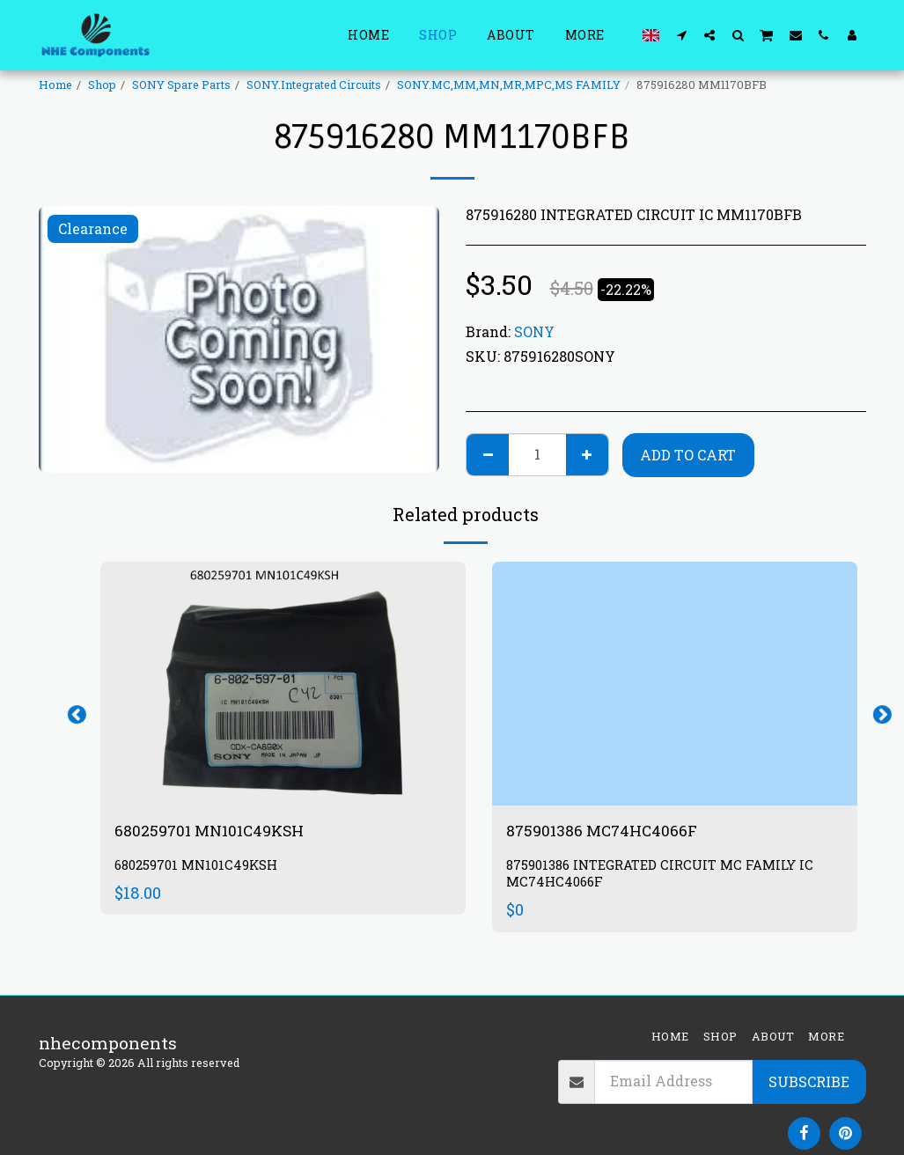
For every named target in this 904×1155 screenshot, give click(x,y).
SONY (534, 331)
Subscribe (808, 1081)
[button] (681, 34)
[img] (283, 684)
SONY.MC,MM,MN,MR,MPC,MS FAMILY (509, 84)
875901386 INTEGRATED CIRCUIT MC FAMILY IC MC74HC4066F (665, 875)
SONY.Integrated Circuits (313, 84)
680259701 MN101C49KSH (219, 831)
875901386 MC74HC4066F (611, 831)
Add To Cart (688, 454)
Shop (102, 84)
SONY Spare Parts (181, 84)
